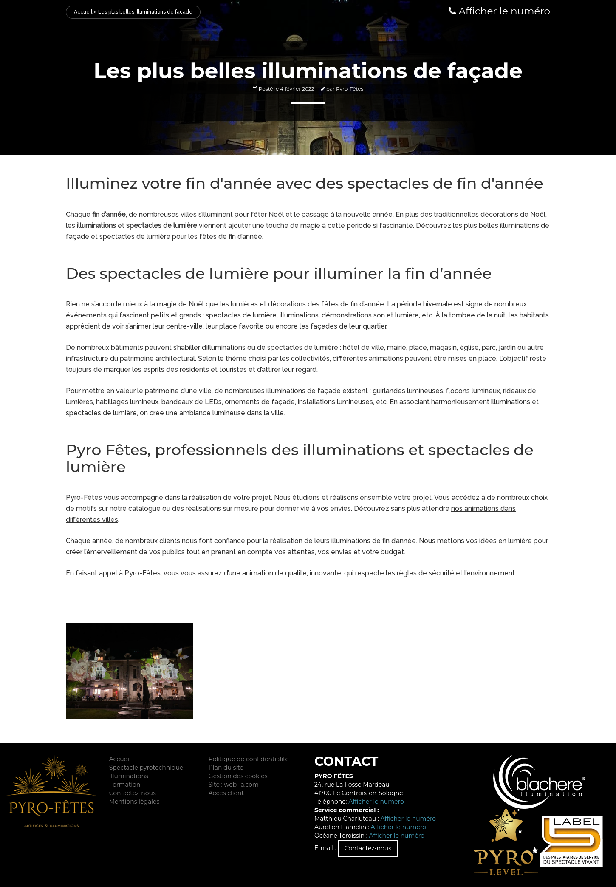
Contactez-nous (132, 793)
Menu (13, 12)
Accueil (83, 12)
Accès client (226, 793)
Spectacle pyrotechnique (146, 767)
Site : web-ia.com (234, 784)
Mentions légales (134, 801)
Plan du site (226, 767)
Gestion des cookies (238, 776)
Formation (125, 784)
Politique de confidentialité (249, 759)
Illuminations (128, 776)
